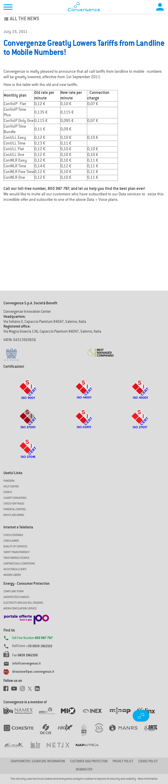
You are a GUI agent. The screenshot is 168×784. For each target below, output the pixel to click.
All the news (21, 19)
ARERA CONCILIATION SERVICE (20, 608)
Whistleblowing (13, 515)
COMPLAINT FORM (13, 591)
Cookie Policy (148, 761)
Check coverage (13, 535)
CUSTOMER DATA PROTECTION (89, 761)
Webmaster (84, 769)
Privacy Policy (123, 761)
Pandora (8, 481)
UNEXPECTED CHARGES (16, 597)
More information (148, 779)
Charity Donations (15, 498)
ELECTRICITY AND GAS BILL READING (23, 603)
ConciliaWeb (11, 541)
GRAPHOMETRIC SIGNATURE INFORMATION (38, 761)
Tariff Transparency (16, 552)
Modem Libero (12, 575)
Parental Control (14, 509)
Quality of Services (15, 546)
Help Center (11, 486)
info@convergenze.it (26, 663)
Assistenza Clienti (14, 569)
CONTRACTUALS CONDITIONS (19, 563)
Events (7, 492)
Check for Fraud (13, 503)
